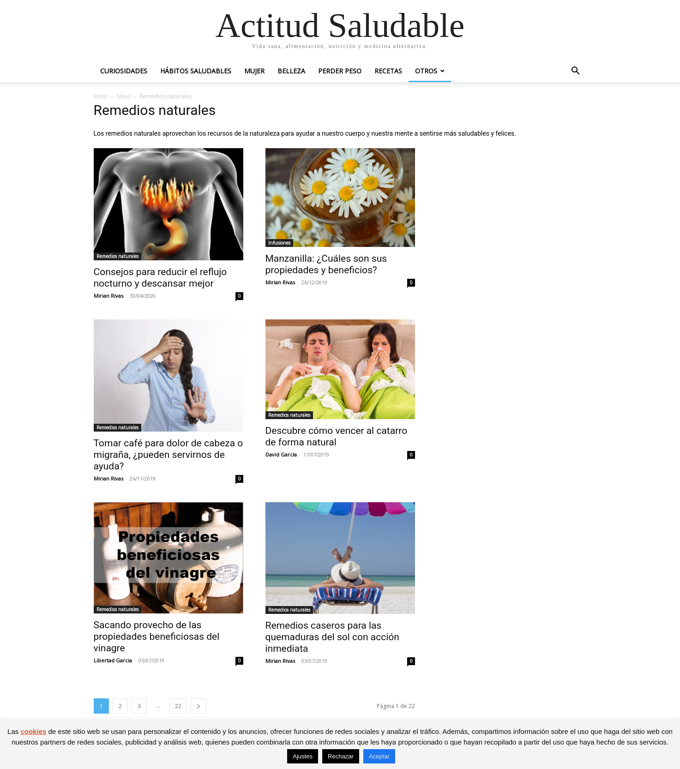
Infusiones (279, 243)
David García (281, 454)
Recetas (388, 70)
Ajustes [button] (303, 756)
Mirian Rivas (108, 295)
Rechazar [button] (341, 756)
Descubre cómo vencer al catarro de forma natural (336, 436)
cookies (33, 731)
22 (178, 706)
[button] (576, 71)
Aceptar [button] (379, 756)
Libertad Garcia (113, 660)
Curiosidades (123, 70)
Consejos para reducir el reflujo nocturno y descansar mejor (160, 277)
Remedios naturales (117, 256)
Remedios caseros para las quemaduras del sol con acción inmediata (332, 637)
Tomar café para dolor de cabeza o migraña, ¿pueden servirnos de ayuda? (168, 455)
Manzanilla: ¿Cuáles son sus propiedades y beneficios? (326, 264)
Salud (123, 96)
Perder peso (339, 70)
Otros (426, 70)
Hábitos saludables (195, 70)
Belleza (291, 70)
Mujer (254, 70)
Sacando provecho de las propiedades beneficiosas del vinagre (157, 636)
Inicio (101, 96)
